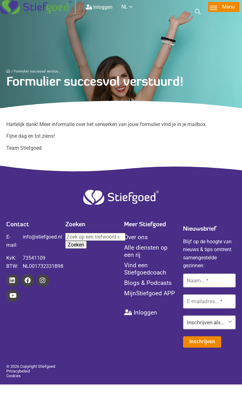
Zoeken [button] (76, 245)
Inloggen (99, 7)
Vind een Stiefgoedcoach (145, 269)
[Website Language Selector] (132, 7)
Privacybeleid (18, 371)
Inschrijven (202, 341)
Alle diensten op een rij (146, 251)
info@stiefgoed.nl (42, 237)
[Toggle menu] (223, 7)
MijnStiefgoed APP (149, 293)
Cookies (13, 375)
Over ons (136, 237)
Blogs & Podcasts (148, 282)
